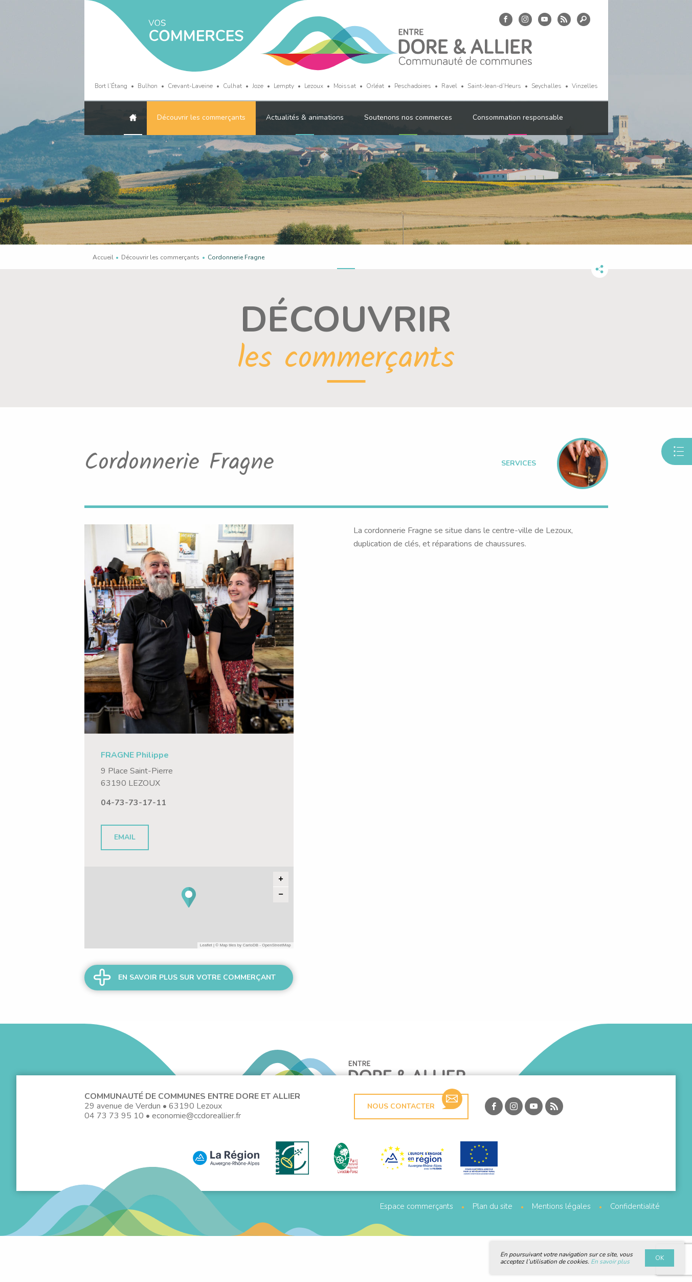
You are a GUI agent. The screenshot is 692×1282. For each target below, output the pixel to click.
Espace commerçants (416, 1252)
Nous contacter (414, 1148)
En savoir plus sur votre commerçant (197, 977)
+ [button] (280, 879)
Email (125, 837)
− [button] (280, 894)
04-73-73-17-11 (133, 802)
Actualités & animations (305, 117)
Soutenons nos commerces (408, 117)
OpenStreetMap (276, 945)
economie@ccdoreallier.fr (196, 1161)
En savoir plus (610, 1261)
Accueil (103, 257)
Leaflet (206, 945)
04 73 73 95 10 (114, 1161)
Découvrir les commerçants (201, 117)
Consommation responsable (518, 117)
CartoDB (250, 945)
